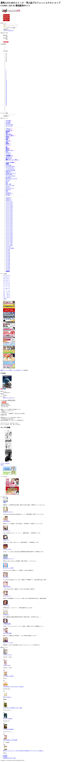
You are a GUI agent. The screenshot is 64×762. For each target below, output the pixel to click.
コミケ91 (8, 256)
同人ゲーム (8, 192)
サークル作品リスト (17, 370)
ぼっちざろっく (6, 530)
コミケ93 (8, 253)
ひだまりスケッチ (10, 188)
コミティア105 (9, 238)
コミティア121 (9, 216)
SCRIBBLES (6, 614)
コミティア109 (9, 233)
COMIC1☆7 (8, 199)
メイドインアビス (7, 549)
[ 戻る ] (2, 464)
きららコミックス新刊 (8, 568)
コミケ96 (8, 249)
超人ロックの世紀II (7, 718)
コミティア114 (9, 226)
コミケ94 (8, 252)
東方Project (8, 189)
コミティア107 (9, 235)
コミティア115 (9, 225)
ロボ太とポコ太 (6, 665)
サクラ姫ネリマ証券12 (8, 676)
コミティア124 (9, 212)
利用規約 (5, 756)
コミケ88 (8, 260)
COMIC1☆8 (8, 197)
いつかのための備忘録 (8, 729)
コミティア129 (9, 205)
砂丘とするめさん (7, 697)
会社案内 (5, 755)
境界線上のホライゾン (11, 173)
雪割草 (4, 502)
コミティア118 (9, 220)
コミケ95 (8, 250)
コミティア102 (9, 242)
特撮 (7, 190)
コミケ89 (8, 259)
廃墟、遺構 (8, 184)
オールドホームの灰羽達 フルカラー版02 (12, 707)
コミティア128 (9, 207)
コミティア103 (9, 241)
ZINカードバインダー (8, 642)
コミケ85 (8, 264)
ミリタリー (8, 154)
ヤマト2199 (5, 577)
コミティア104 (9, 240)
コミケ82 (8, 268)
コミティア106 (9, 237)
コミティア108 (9, 234)
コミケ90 (8, 257)
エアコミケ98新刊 (10, 248)
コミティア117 (9, 222)
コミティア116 (9, 223)
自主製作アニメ (9, 193)
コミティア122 (9, 215)
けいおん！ (8, 180)
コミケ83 (8, 267)
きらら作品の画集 (7, 633)
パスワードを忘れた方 (8, 30)
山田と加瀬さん (6, 521)
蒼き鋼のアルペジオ (8, 511)
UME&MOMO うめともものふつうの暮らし (13, 686)
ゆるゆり (8, 186)
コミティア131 (9, 203)
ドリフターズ (6, 605)
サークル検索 (9, 370)
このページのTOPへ (5, 463)
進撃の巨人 (8, 171)
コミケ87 (8, 261)
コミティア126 (9, 210)
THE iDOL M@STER (10, 170)
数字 (5, 298)
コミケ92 (8, 255)
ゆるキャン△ (6, 539)
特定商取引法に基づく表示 (9, 758)
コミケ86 (8, 263)
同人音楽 (8, 195)
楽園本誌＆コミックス (8, 558)
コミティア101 (9, 244)
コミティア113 (9, 227)
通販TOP (3, 370)
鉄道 (7, 182)
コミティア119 (9, 219)
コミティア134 (9, 201)
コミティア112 (9, 229)
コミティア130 (9, 204)
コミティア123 (9, 214)
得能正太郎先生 (6, 586)
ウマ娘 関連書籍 (7, 623)
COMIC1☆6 (8, 200)
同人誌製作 (8, 177)
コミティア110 (9, 231)
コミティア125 (9, 211)
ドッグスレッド (6, 596)
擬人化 (7, 181)
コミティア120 (9, 218)
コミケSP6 (8, 246)
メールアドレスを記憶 (10, 27)
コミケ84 (8, 265)
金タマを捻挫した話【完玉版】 (10, 740)
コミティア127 (9, 208)
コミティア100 (9, 245)
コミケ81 (8, 270)
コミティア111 (9, 230)
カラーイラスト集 (10, 185)
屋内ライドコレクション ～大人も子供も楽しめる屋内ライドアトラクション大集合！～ (23, 750)
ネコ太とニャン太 (7, 654)
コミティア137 (9, 126)
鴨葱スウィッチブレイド (9, 397)
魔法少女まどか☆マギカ (11, 178)
